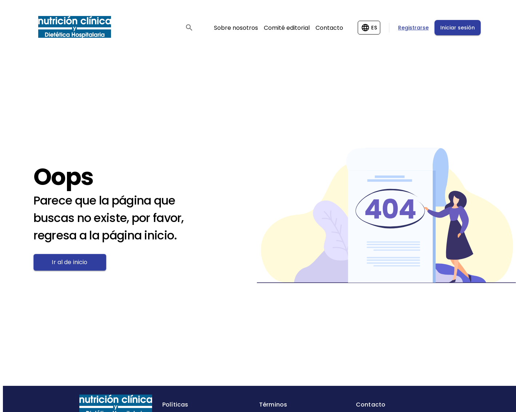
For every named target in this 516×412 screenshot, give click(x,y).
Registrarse (413, 27)
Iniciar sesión (457, 27)
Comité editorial (287, 28)
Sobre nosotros (236, 28)
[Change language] (369, 28)
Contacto (329, 28)
